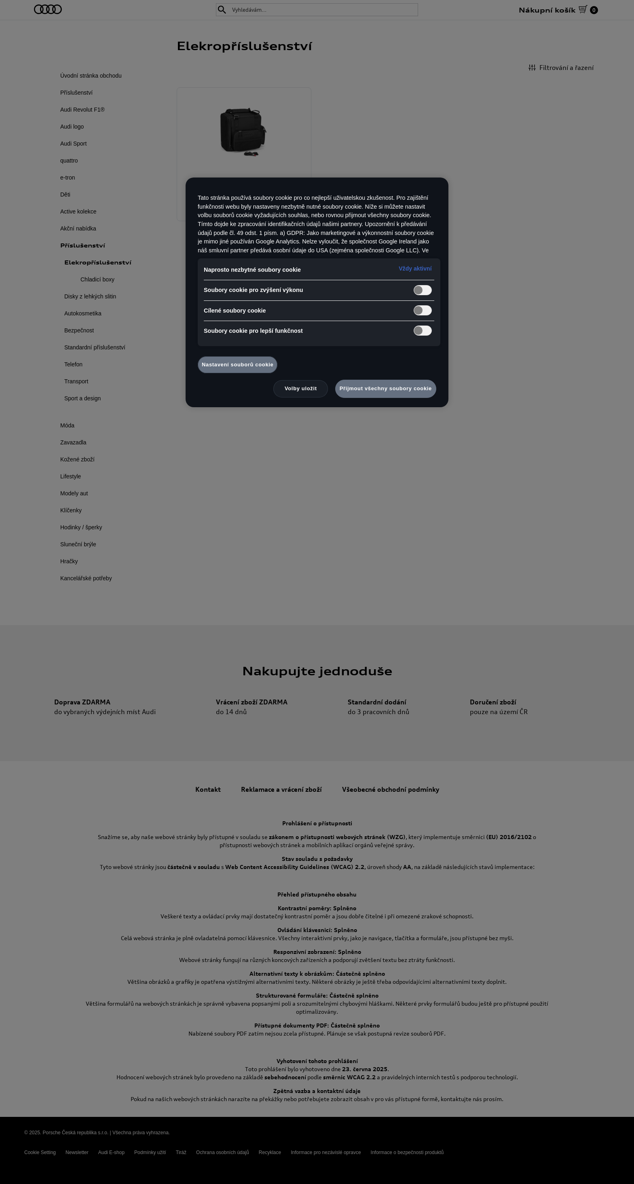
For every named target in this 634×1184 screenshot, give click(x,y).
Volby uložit (301, 388)
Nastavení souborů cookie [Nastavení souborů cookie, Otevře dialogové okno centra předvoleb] (237, 365)
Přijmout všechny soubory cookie (386, 388)
